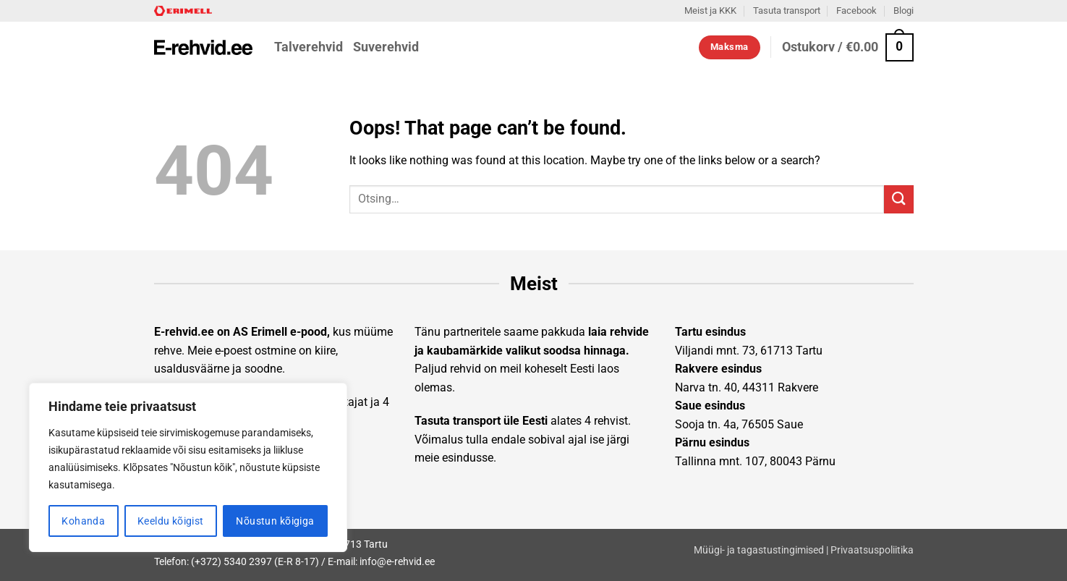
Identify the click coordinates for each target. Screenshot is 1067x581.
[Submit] (898, 199)
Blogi (903, 10)
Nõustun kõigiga (275, 521)
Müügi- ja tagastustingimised (759, 550)
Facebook (856, 10)
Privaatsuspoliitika (872, 550)
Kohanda (83, 521)
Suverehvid (386, 47)
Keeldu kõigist (170, 521)
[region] (188, 467)
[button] (848, 47)
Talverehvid (308, 47)
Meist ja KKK (710, 10)
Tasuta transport (786, 10)
